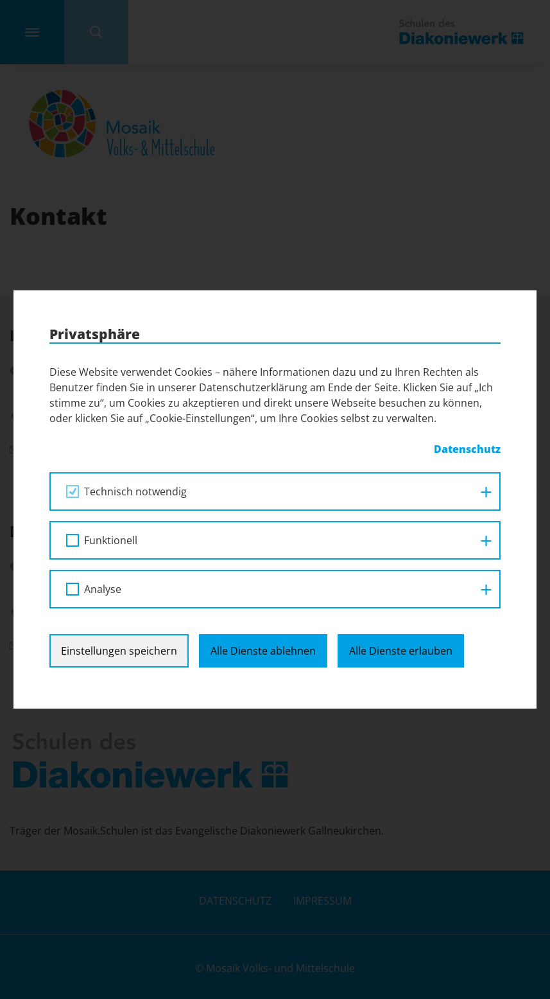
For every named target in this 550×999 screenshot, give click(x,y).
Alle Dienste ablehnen (263, 651)
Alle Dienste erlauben (400, 651)
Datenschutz (467, 449)
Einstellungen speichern (119, 651)
